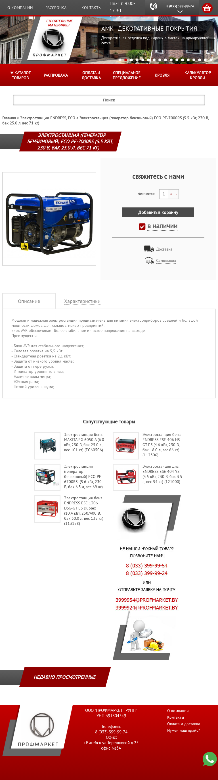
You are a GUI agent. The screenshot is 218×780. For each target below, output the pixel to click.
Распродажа (56, 75)
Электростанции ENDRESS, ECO (47, 117)
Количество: (146, 194)
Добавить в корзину (158, 212)
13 (188, 60)
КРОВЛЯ (162, 75)
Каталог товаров (21, 75)
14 (193, 60)
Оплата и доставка (91, 75)
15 (199, 60)
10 (171, 60)
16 (205, 60)
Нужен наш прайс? (183, 730)
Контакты (91, 7)
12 (182, 60)
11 (176, 60)
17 (210, 60)
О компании (20, 7)
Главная (9, 117)
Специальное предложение (127, 75)
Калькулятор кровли (198, 75)
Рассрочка (55, 7)
